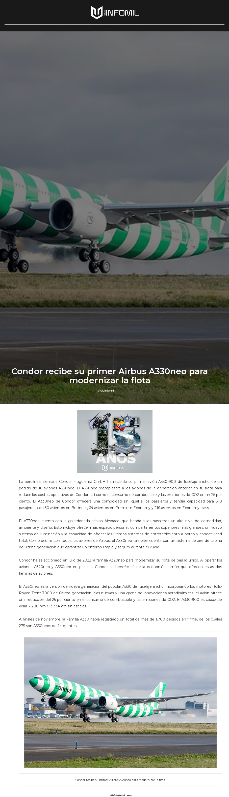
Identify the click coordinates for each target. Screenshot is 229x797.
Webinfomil (106, 494)
